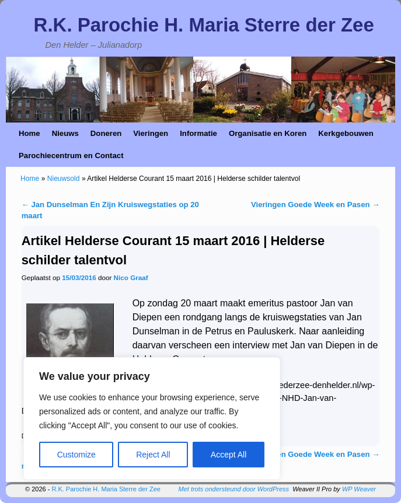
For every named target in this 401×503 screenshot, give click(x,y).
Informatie (198, 133)
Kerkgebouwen (346, 133)
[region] (151, 418)
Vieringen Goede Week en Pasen (315, 204)
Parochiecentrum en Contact (71, 155)
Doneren (106, 133)
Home (29, 133)
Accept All (228, 454)
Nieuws (65, 133)
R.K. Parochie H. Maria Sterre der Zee (204, 25)
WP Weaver (359, 488)
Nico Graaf (131, 277)
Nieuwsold (63, 178)
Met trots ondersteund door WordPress (234, 488)
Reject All (153, 454)
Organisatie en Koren (267, 133)
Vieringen (150, 133)
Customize (76, 454)
